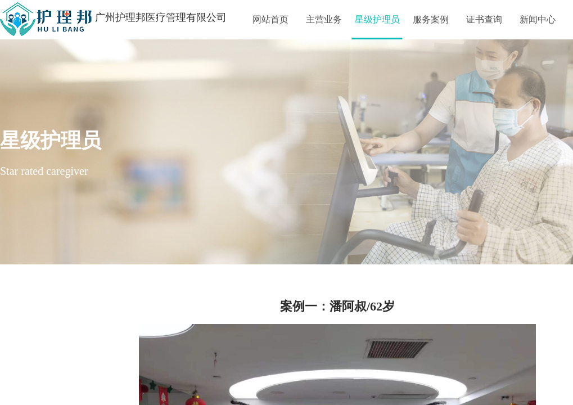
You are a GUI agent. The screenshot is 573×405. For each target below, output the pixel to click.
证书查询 (484, 19)
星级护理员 (377, 19)
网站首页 (270, 19)
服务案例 (431, 19)
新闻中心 (538, 19)
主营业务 (324, 19)
